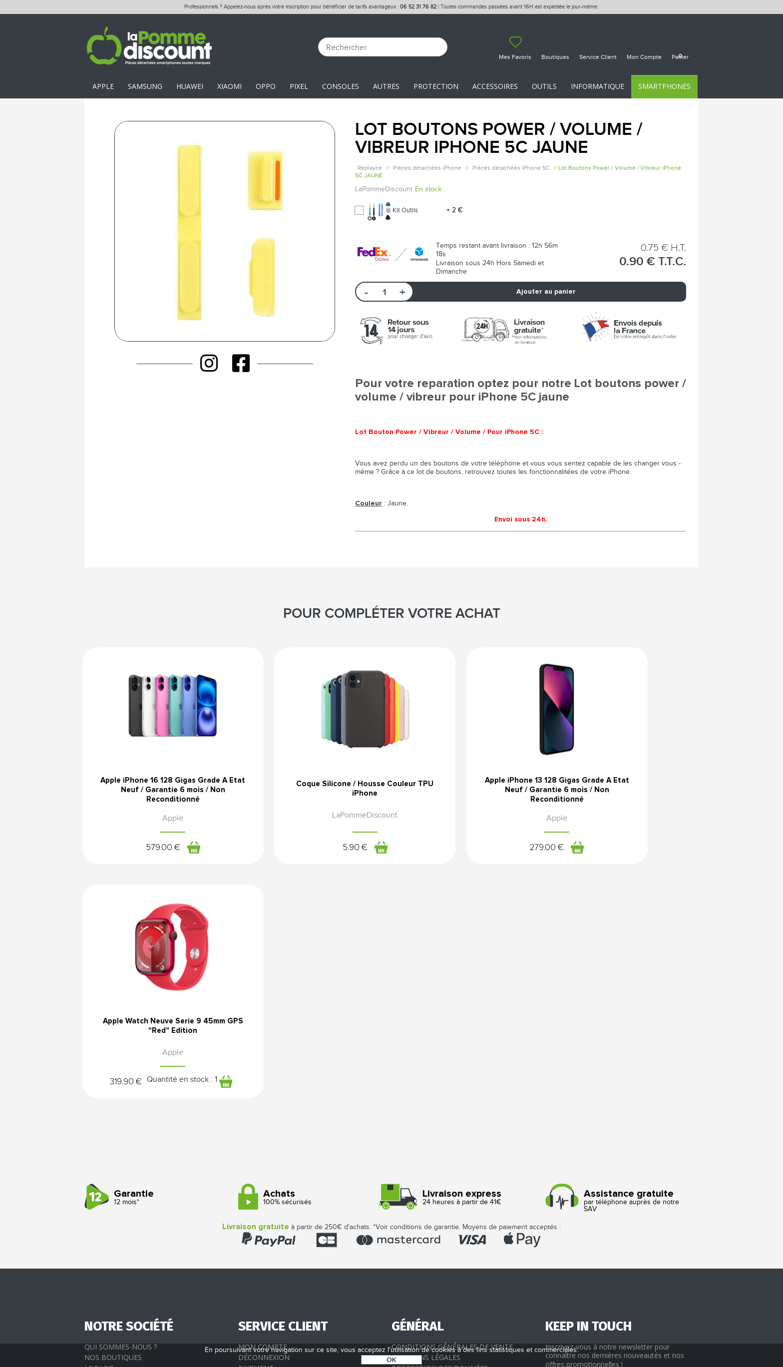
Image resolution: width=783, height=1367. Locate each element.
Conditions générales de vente (452, 1120)
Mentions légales (426, 1131)
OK (391, 1360)
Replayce (370, 167)
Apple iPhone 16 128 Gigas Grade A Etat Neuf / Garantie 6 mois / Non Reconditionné (155, 793)
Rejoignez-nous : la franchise (141, 1153)
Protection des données (440, 1142)
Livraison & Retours (277, 1153)
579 (144, 851)
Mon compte (262, 1120)
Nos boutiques (113, 1131)
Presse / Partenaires (430, 1163)
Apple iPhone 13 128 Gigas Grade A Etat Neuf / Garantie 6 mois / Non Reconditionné (470, 793)
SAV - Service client (274, 1163)
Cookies (406, 1153)
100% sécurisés (311, 971)
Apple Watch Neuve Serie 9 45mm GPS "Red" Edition (627, 789)
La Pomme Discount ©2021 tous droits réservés (391, 1315)
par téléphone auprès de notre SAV (618, 975)
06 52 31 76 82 (418, 6)
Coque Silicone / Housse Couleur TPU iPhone (313, 789)
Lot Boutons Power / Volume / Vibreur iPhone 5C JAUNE (498, 138)
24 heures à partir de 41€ (465, 971)
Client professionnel (280, 1174)
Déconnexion (264, 1131)
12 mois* (157, 971)
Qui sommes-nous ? (120, 1120)
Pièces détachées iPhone (427, 167)
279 (459, 851)
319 (579, 851)
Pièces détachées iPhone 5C (511, 167)
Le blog (99, 1142)
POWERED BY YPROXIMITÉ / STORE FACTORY (391, 1330)
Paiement (256, 1142)
